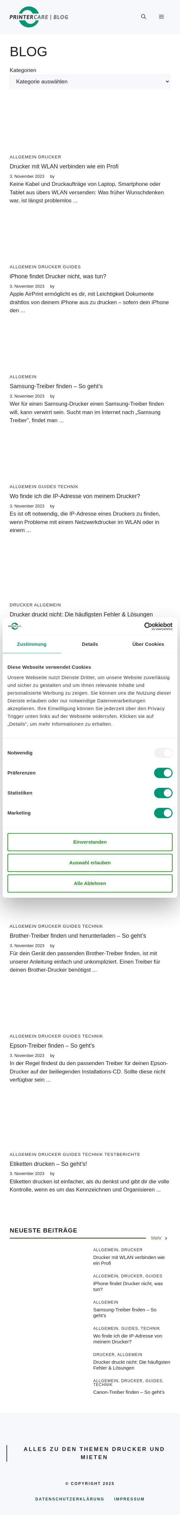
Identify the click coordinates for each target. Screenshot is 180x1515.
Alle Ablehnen (90, 883)
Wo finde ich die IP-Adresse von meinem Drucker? (75, 496)
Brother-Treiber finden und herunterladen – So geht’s (78, 936)
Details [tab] (90, 644)
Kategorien (23, 70)
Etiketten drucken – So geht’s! (48, 1164)
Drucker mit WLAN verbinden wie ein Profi (64, 166)
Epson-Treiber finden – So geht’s (52, 1045)
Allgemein (23, 157)
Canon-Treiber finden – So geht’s (128, 1392)
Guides (72, 266)
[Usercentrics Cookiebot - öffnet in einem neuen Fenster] (144, 626)
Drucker (49, 157)
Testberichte (123, 1154)
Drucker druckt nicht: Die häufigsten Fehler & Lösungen (81, 614)
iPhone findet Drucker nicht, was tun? (58, 276)
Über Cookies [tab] (148, 644)
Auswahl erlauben (90, 862)
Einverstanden (90, 842)
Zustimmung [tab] (32, 644)
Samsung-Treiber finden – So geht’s (56, 386)
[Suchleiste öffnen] (143, 17)
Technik (68, 486)
